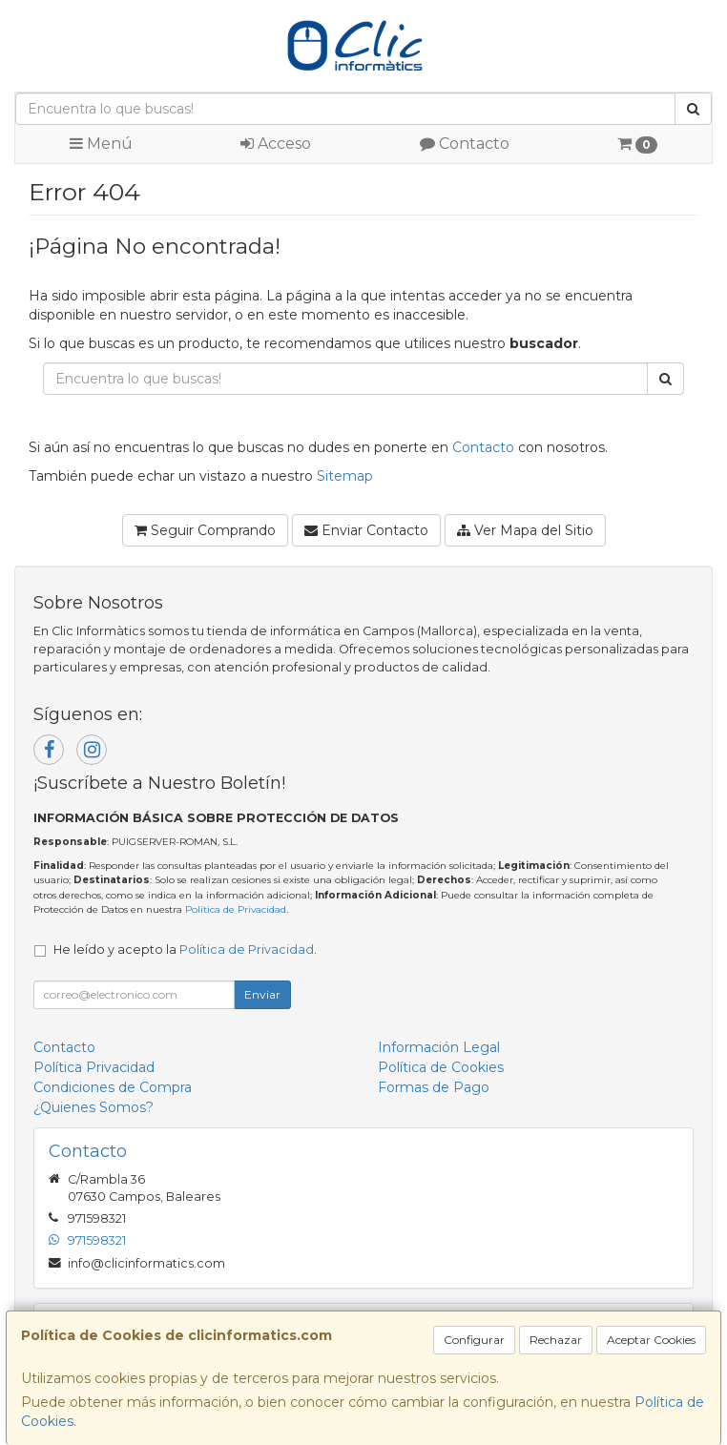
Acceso (275, 143)
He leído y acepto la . (185, 949)
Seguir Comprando (205, 530)
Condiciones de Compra (112, 1087)
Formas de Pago (433, 1087)
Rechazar (556, 1339)
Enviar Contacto (366, 530)
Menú (101, 143)
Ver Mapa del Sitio (525, 530)
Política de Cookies (441, 1067)
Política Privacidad (94, 1067)
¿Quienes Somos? (93, 1107)
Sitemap (345, 476)
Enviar (262, 994)
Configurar (474, 1339)
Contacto (464, 143)
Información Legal (439, 1047)
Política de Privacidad (235, 909)
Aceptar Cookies (651, 1339)
